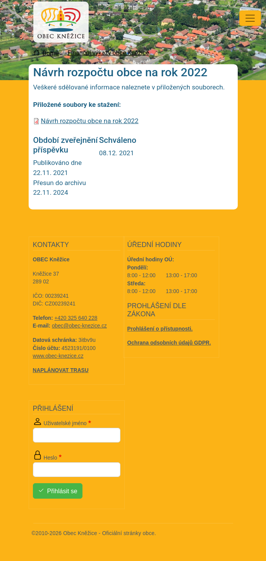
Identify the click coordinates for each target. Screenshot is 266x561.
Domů (51, 53)
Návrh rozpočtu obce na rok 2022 (90, 121)
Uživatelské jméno (65, 423)
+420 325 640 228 (76, 318)
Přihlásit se (62, 491)
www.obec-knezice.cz (58, 356)
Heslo (50, 458)
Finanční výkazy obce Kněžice (108, 53)
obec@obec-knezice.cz (79, 326)
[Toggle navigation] (250, 18)
